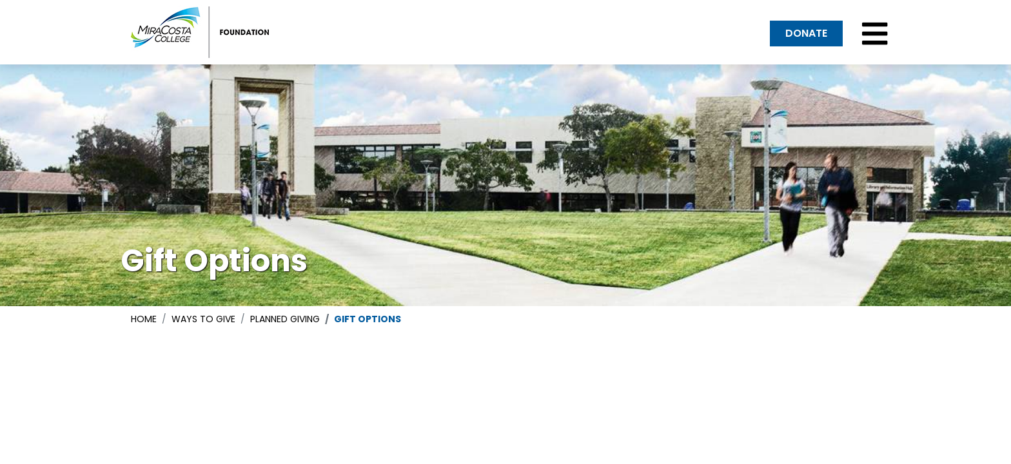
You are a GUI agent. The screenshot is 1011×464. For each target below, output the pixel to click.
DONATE (806, 33)
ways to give (203, 319)
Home (144, 319)
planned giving (285, 319)
